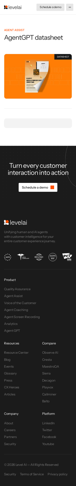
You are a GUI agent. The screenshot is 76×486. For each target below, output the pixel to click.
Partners (10, 437)
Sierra (46, 373)
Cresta (47, 360)
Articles (9, 394)
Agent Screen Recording (22, 317)
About (8, 423)
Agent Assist (13, 296)
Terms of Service (32, 474)
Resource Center (16, 352)
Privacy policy (57, 474)
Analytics (11, 324)
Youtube (48, 444)
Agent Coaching (16, 310)
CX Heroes (11, 387)
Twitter (47, 430)
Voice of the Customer (20, 303)
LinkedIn (48, 423)
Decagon (49, 380)
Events (9, 366)
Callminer (49, 394)
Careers (10, 430)
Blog (7, 360)
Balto (45, 401)
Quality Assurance (17, 289)
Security (10, 444)
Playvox (47, 387)
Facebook (49, 437)
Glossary (10, 373)
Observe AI (50, 352)
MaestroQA (50, 366)
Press (8, 380)
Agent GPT (12, 331)
